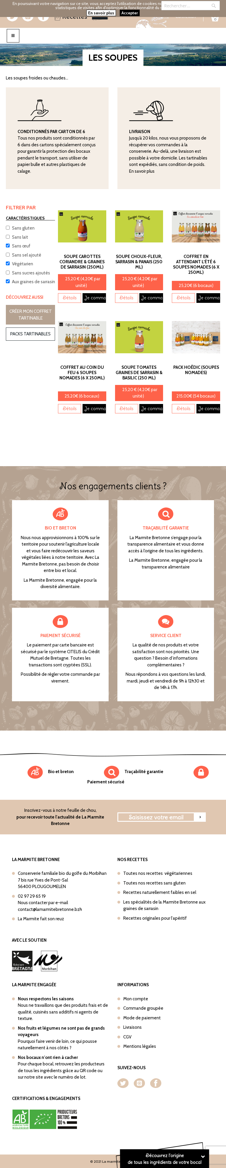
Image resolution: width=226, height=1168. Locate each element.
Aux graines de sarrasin (33, 281)
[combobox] (190, 5)
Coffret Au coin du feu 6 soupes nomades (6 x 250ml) (82, 373)
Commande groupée (143, 1008)
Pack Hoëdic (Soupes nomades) (196, 370)
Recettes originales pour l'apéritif (155, 918)
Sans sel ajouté (26, 255)
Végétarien (22, 263)
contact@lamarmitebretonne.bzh (50, 909)
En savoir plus (142, 171)
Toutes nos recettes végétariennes (157, 873)
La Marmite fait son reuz (41, 918)
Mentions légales (139, 1046)
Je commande (95, 298)
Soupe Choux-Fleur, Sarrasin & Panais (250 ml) (138, 262)
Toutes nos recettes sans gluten (154, 883)
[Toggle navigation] (13, 35)
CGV (127, 1037)
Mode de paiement (142, 1018)
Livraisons (132, 1027)
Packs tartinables (30, 334)
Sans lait (20, 237)
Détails (70, 298)
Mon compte (135, 998)
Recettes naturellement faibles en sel (159, 892)
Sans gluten (23, 228)
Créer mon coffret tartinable (30, 315)
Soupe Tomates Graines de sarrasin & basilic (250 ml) (139, 373)
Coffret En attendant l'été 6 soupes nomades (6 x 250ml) (196, 264)
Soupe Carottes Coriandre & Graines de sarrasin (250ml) (82, 262)
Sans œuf (21, 246)
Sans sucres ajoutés (31, 273)
